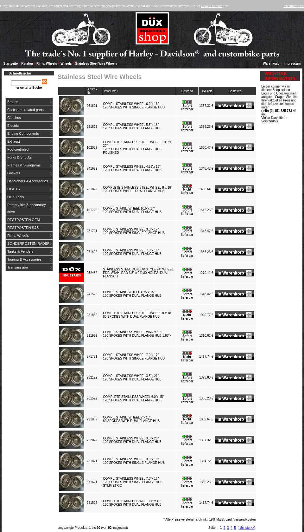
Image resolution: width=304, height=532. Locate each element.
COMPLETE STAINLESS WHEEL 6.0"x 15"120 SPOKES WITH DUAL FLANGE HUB (133, 398)
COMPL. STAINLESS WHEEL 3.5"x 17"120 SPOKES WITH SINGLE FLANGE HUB (135, 231)
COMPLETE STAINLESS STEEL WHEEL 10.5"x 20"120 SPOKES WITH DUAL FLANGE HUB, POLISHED (137, 147)
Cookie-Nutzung (212, 6)
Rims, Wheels (46, 63)
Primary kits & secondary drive (26, 208)
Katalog (27, 63)
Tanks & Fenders (20, 251)
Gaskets (13, 173)
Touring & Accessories (24, 259)
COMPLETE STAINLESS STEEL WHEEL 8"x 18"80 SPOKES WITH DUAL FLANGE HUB (137, 314)
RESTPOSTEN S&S (23, 228)
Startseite (10, 63)
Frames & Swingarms (24, 165)
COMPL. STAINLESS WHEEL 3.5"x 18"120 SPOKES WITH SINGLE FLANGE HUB (135, 460)
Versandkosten (244, 519)
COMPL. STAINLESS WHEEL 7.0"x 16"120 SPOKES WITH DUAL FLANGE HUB (133, 252)
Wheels (66, 63)
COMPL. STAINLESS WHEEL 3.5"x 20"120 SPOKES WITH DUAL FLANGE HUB (133, 440)
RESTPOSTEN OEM (23, 220)
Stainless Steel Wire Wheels (96, 63)
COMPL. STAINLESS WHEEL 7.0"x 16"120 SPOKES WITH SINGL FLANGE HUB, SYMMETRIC (133, 482)
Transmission (17, 267)
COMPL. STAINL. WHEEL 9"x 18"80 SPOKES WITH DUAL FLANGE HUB (132, 419)
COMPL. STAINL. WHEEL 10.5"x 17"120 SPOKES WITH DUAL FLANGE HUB (133, 210)
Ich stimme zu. (293, 6)
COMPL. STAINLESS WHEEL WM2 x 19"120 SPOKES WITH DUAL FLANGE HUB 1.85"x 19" (137, 335)
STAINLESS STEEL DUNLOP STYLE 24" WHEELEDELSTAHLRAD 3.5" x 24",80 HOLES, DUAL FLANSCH (138, 273)
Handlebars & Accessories (27, 181)
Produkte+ (111, 91)
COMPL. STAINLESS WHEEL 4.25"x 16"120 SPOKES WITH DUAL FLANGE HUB (133, 168)
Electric (13, 125)
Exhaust (13, 141)
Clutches (14, 118)
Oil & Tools (15, 197)
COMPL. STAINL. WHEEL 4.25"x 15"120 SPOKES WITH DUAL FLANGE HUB (133, 293)
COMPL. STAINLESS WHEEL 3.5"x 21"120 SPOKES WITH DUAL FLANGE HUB (133, 377)
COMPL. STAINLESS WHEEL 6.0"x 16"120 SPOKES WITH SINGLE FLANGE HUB (135, 105)
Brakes (12, 102)
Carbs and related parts (25, 110)
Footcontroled (17, 149)
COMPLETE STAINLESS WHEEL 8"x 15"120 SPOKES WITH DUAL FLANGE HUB (133, 502)
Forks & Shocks (19, 157)
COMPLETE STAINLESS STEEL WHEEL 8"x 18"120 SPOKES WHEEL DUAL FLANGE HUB (137, 189)
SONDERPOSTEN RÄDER (28, 243)
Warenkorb (271, 63)
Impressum (292, 63)
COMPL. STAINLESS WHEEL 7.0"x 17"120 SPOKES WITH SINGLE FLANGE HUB (135, 356)
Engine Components (23, 133)
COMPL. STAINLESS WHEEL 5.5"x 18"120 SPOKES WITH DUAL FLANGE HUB (133, 126)
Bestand (187, 91)
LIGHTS (13, 189)
